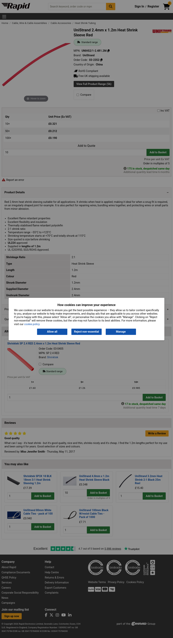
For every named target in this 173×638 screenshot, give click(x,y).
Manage (121, 331)
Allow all (52, 331)
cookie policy (32, 324)
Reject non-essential (86, 331)
